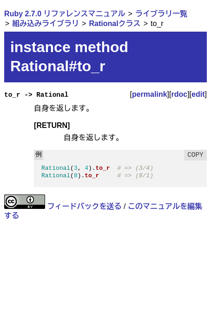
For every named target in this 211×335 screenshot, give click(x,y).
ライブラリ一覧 (161, 14)
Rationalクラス (115, 23)
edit (197, 94)
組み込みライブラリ (45, 23)
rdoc (179, 94)
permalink (149, 94)
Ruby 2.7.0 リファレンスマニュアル (64, 14)
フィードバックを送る (84, 206)
